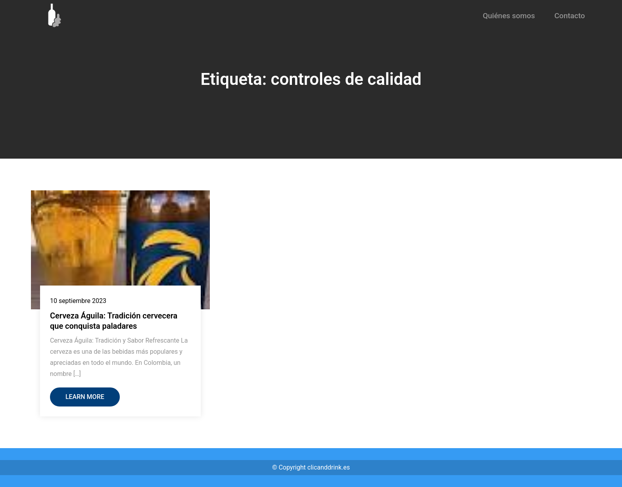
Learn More (84, 397)
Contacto (569, 15)
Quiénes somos (509, 15)
